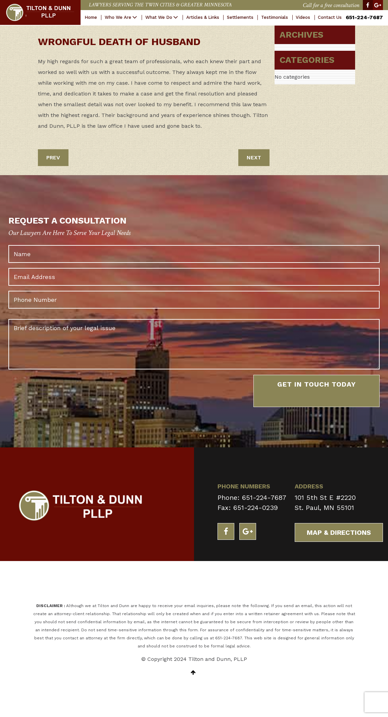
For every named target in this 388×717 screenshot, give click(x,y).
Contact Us (330, 17)
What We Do (158, 17)
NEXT (254, 157)
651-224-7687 (364, 17)
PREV (53, 157)
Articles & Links (202, 17)
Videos (303, 17)
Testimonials (274, 17)
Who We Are (118, 17)
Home (91, 17)
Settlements (240, 17)
